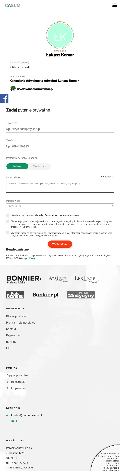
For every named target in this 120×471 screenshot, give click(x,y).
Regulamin (13, 335)
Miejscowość (13, 200)
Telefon (10, 140)
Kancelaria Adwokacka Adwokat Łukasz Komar (44, 81)
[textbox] (60, 206)
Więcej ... (32, 258)
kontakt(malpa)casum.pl (26, 415)
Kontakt (11, 329)
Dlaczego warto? (16, 316)
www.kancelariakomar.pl (35, 89)
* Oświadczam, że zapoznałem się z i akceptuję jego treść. (45, 215)
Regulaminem (51, 215)
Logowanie (18, 388)
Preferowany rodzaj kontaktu (22, 157)
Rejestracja (18, 381)
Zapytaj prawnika (17, 375)
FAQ (8, 348)
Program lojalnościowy (20, 322)
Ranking (11, 341)
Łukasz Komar (60, 55)
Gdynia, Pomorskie (21, 67)
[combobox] (60, 205)
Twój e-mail (12, 123)
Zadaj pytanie (13, 177)
